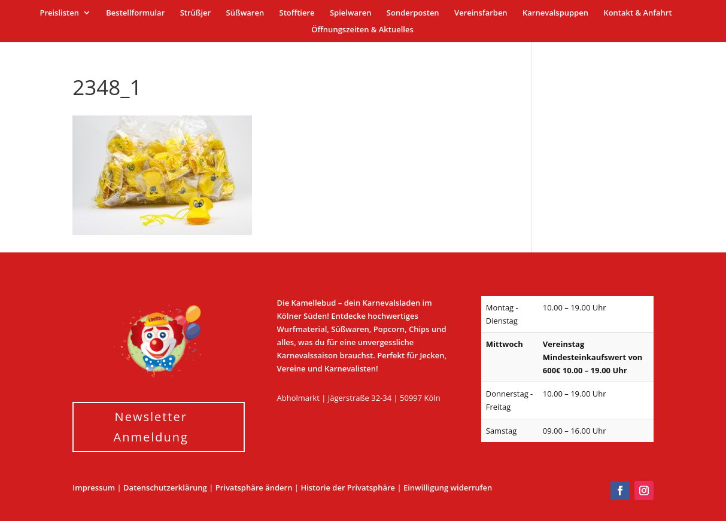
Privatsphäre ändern (254, 487)
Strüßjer (195, 13)
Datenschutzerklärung (165, 487)
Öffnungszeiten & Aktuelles (362, 30)
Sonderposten (413, 13)
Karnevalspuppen (555, 13)
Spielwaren (350, 13)
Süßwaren (245, 13)
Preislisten (59, 13)
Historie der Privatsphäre (347, 487)
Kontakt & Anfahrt (637, 13)
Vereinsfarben (481, 13)
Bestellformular (135, 13)
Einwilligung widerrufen (447, 487)
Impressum (93, 487)
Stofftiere (297, 13)
